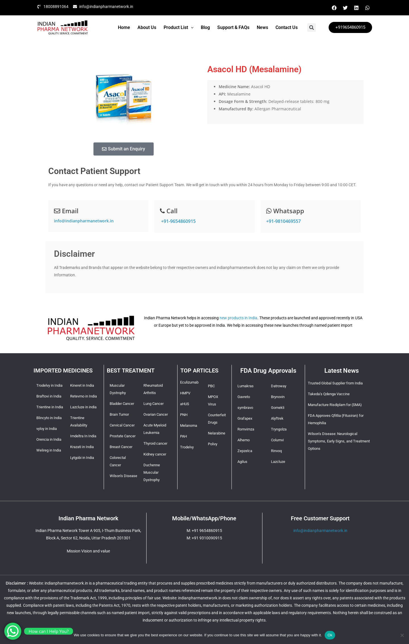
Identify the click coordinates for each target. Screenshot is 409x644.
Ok (329, 635)
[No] (402, 635)
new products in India (238, 318)
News (262, 27)
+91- (178, 221)
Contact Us (287, 27)
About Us (146, 27)
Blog (205, 27)
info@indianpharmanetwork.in (84, 220)
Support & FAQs (233, 27)
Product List (178, 27)
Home (124, 27)
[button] (178, 27)
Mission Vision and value (88, 551)
